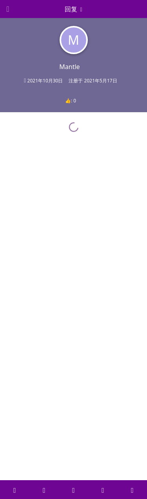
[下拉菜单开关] (73, 9)
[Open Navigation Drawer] (8, 9)
